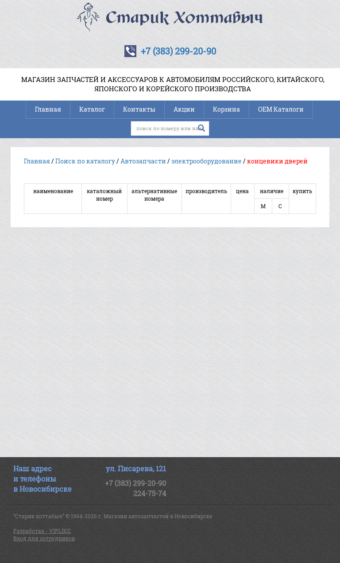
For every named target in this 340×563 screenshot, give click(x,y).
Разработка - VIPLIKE (42, 530)
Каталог (92, 109)
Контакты (139, 109)
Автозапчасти (143, 161)
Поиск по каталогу (85, 161)
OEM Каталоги (281, 109)
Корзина (226, 109)
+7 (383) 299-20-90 (178, 51)
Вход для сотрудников (44, 538)
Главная (48, 109)
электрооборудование (206, 161)
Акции (184, 109)
